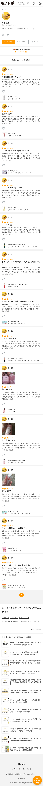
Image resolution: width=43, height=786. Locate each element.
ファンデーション (25, 622)
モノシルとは (27, 769)
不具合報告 (21, 778)
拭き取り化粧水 (7, 622)
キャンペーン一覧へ (21, 52)
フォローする (8, 42)
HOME (21, 764)
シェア (35, 42)
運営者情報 (9, 774)
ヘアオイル (5, 618)
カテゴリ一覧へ (36, 629)
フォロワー (21, 42)
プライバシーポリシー (30, 774)
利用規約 (18, 774)
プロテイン (35, 622)
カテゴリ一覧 (16, 769)
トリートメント (24, 618)
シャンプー (14, 618)
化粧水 (15, 622)
